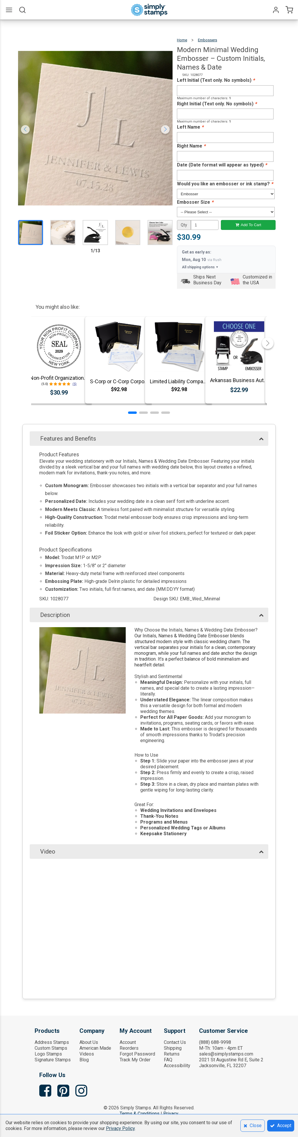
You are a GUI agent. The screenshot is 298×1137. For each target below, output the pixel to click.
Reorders (129, 1048)
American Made (95, 1048)
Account (128, 1042)
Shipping (173, 1048)
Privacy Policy (120, 1128)
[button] (132, 412)
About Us (88, 1042)
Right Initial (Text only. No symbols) (217, 104)
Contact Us (175, 1042)
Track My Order (135, 1059)
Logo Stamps (48, 1054)
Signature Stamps (53, 1059)
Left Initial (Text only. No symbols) (216, 80)
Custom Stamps (51, 1048)
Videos (86, 1054)
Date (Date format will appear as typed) (222, 165)
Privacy (170, 1113)
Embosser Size (195, 202)
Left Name (190, 127)
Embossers (207, 40)
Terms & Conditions (139, 1113)
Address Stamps (52, 1042)
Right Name (191, 146)
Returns (172, 1054)
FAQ (168, 1059)
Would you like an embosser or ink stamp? (225, 184)
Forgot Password (137, 1054)
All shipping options (200, 267)
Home (182, 40)
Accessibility (177, 1065)
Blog (84, 1059)
